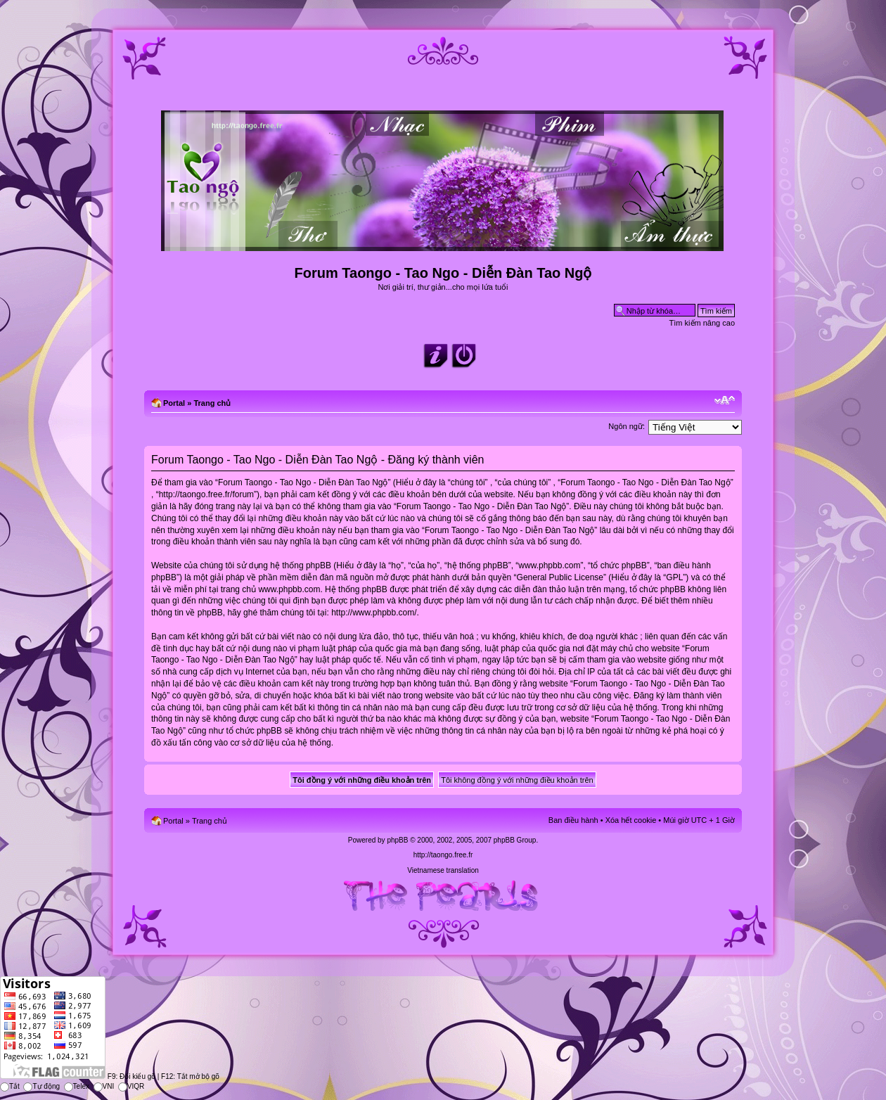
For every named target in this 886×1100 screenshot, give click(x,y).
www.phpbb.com (289, 589)
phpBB (397, 840)
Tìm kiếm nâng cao (702, 323)
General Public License (560, 577)
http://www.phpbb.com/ (373, 613)
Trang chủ (212, 403)
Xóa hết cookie (631, 820)
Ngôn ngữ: (626, 426)
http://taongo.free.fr (443, 855)
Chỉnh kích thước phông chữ (724, 400)
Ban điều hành (573, 820)
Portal (174, 403)
